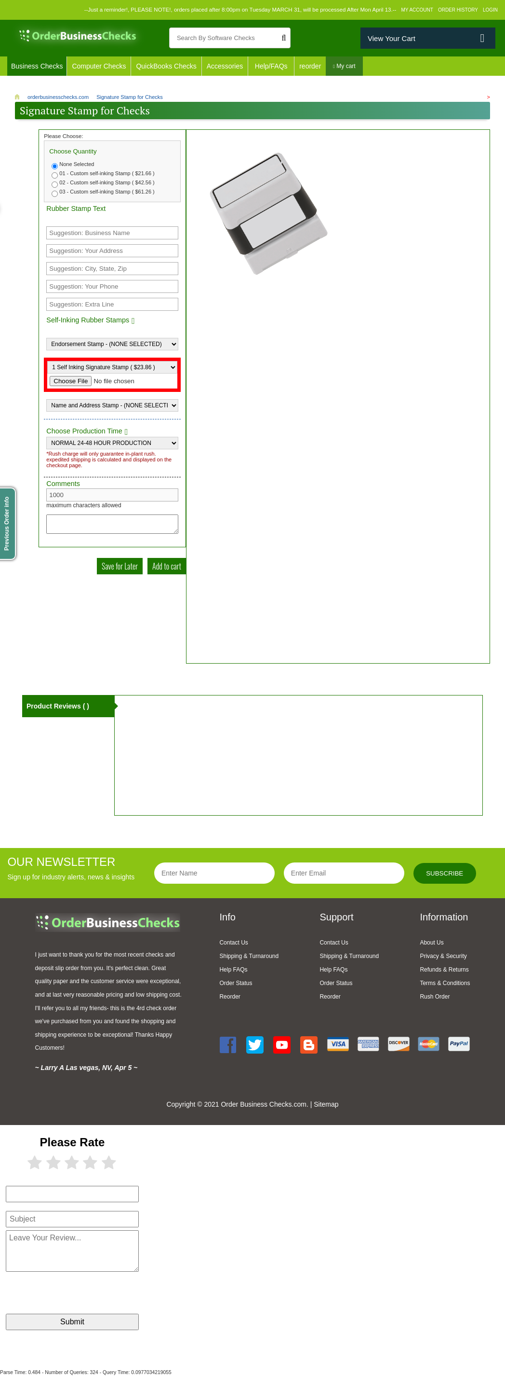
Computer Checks (99, 66)
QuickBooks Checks (166, 66)
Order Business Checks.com (263, 1104)
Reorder (229, 996)
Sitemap (326, 1104)
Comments (63, 483)
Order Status (235, 983)
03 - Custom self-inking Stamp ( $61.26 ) (106, 192)
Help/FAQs (271, 66)
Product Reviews (58, 706)
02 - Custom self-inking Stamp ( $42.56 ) (106, 182)
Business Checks (37, 66)
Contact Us (233, 942)
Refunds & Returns (444, 969)
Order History (458, 10)
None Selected (76, 164)
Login (490, 10)
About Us (431, 942)
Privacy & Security (443, 956)
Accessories (225, 66)
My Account (417, 10)
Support (336, 917)
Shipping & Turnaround (249, 956)
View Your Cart (391, 38)
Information (444, 917)
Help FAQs (233, 969)
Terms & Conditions (445, 983)
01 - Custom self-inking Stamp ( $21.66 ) (106, 173)
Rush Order (435, 996)
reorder (310, 66)
